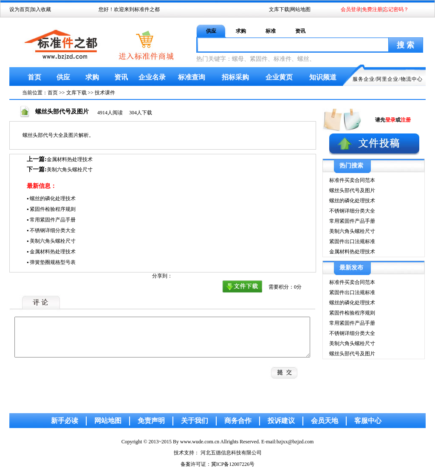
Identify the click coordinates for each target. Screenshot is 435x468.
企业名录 (152, 77)
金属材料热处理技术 (70, 159)
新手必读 (64, 420)
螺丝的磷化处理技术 (53, 198)
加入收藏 (41, 9)
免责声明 (151, 420)
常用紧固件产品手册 (53, 220)
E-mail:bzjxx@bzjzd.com (287, 442)
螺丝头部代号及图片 (352, 190)
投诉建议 (281, 420)
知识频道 (322, 77)
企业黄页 (279, 77)
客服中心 (367, 420)
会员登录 (351, 9)
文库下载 (279, 9)
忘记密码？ (396, 9)
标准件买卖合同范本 (352, 180)
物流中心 (412, 79)
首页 (34, 77)
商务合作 (237, 420)
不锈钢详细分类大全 (53, 230)
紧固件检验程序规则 (53, 209)
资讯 (300, 31)
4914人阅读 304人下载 (124, 113)
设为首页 (19, 9)
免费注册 (372, 9)
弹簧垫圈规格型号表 (53, 262)
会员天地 (324, 420)
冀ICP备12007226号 (233, 464)
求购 (241, 31)
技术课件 (105, 93)
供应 (211, 31)
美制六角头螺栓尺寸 (70, 170)
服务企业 (364, 79)
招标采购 (235, 77)
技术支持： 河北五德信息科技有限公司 (218, 453)
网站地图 (300, 9)
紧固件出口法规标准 (352, 241)
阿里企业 (387, 79)
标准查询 (191, 77)
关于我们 (194, 420)
